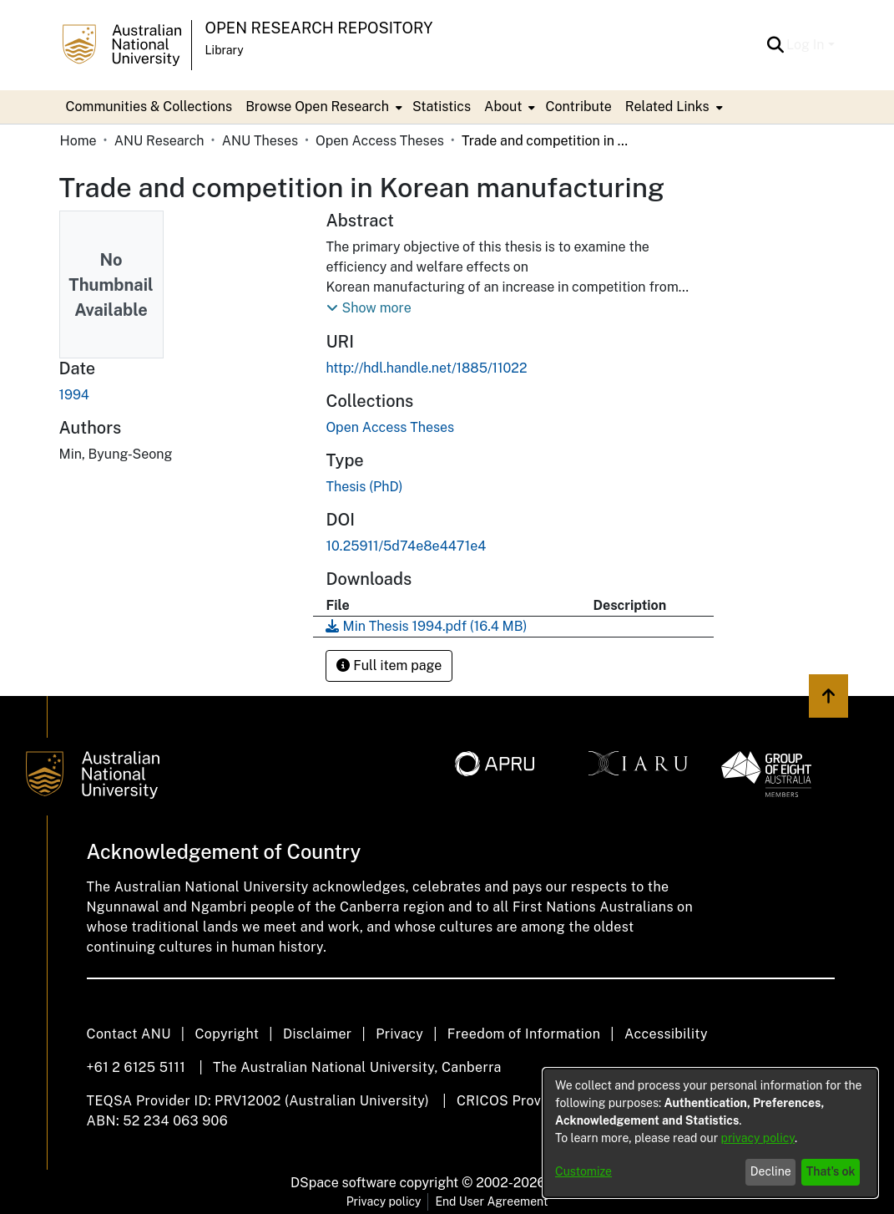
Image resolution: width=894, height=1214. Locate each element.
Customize (583, 1171)
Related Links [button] (667, 106)
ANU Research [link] (159, 141)
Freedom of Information (523, 1034)
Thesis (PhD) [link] (364, 487)
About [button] (503, 106)
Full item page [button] (389, 665)
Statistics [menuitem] (441, 106)
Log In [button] (806, 45)
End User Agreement (491, 1201)
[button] (775, 45)
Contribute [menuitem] (578, 106)
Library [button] (224, 50)
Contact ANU (129, 1034)
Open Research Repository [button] (319, 28)
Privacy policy (384, 1201)
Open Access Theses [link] (380, 141)
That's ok (831, 1171)
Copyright (226, 1034)
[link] (390, 427)
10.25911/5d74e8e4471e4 (406, 546)
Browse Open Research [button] (317, 106)
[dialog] (710, 1133)
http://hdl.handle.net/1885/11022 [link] (426, 368)
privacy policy (758, 1138)
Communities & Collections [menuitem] (149, 106)
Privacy (399, 1034)
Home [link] (78, 141)
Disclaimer (317, 1034)
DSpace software (343, 1183)
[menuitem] (322, 107)
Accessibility (666, 1034)
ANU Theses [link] (260, 141)
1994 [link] (74, 395)
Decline (770, 1171)
